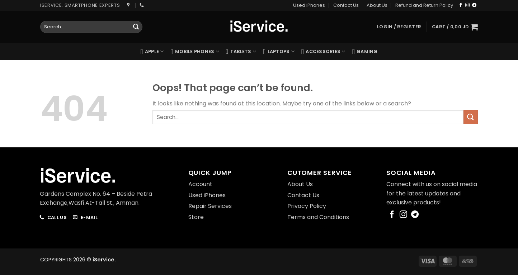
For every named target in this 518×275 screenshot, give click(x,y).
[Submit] (136, 27)
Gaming (365, 51)
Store (196, 217)
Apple (152, 51)
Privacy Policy (306, 206)
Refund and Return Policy (424, 5)
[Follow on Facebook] (460, 5)
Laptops (279, 51)
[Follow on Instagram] (467, 5)
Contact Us (346, 5)
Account (200, 184)
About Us (377, 5)
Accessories (323, 51)
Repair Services (210, 206)
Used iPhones (309, 5)
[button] (455, 27)
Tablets (241, 51)
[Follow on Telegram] (474, 5)
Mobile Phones (195, 51)
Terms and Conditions (318, 217)
